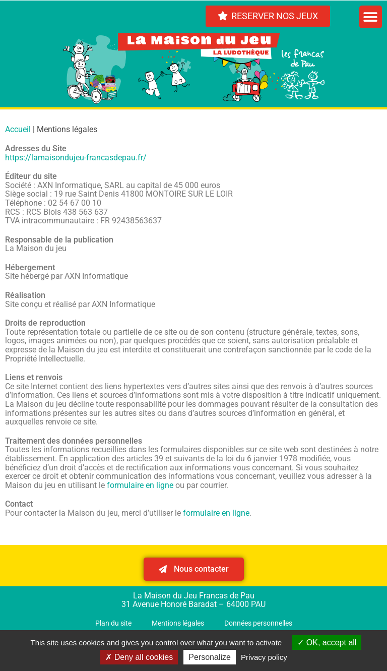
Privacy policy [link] (264, 657)
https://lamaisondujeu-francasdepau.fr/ (76, 157)
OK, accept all (326, 642)
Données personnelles (258, 623)
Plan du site (113, 623)
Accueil (18, 129)
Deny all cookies (139, 657)
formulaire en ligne (140, 485)
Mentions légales (178, 623)
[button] (370, 17)
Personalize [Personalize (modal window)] (209, 657)
